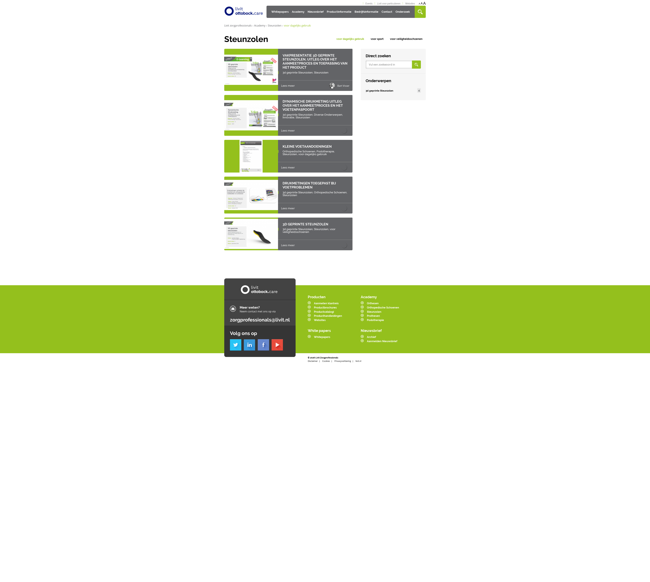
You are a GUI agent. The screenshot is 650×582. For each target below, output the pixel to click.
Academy (298, 11)
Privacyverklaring (342, 355)
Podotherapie (375, 314)
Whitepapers (280, 11)
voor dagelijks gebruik (350, 38)
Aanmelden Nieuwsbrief (382, 335)
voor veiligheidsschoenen (406, 38)
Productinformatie (339, 11)
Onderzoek (403, 11)
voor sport (377, 38)
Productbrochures (325, 302)
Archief (371, 331)
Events (368, 3)
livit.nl (358, 355)
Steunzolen (275, 26)
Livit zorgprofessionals (238, 26)
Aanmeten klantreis (326, 298)
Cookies (326, 355)
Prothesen (373, 310)
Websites (410, 3)
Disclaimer (313, 355)
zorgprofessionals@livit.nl (260, 314)
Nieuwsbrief (316, 11)
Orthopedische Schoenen (383, 302)
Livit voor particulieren (388, 3)
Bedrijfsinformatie (366, 11)
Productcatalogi (324, 306)
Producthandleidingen (328, 310)
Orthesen (373, 298)
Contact (387, 11)
